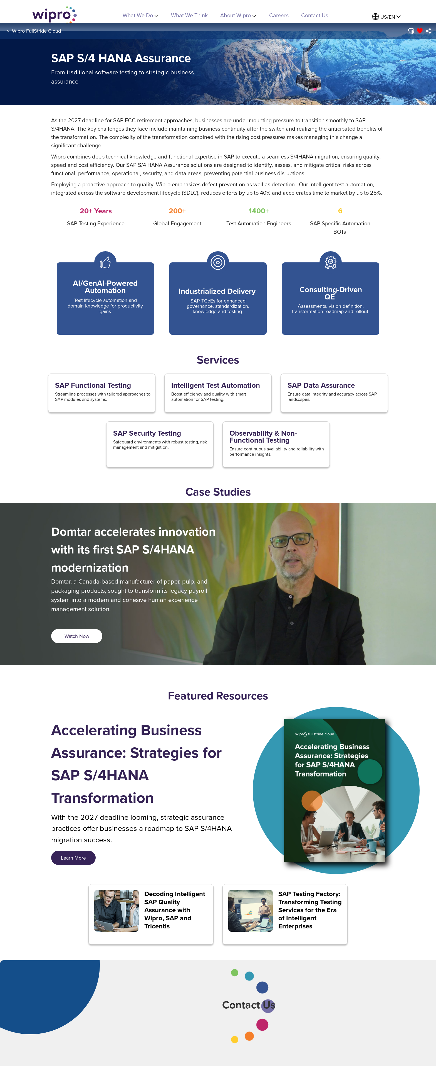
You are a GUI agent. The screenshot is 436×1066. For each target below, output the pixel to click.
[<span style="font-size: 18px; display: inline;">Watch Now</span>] (76, 636)
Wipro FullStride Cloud (36, 30)
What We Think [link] (189, 15)
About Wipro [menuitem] (238, 15)
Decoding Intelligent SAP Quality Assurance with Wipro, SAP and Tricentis (174, 910)
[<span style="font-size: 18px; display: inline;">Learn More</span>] (73, 858)
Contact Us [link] (314, 15)
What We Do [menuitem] (140, 15)
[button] (411, 31)
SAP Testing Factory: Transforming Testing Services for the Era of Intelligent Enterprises (310, 910)
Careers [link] (279, 15)
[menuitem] (386, 17)
